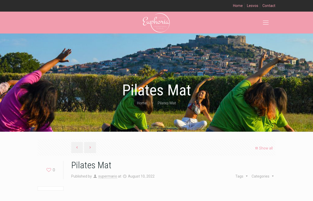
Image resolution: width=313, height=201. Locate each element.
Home (238, 6)
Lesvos (252, 6)
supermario (107, 176)
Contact (268, 6)
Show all (263, 148)
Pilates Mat (167, 103)
